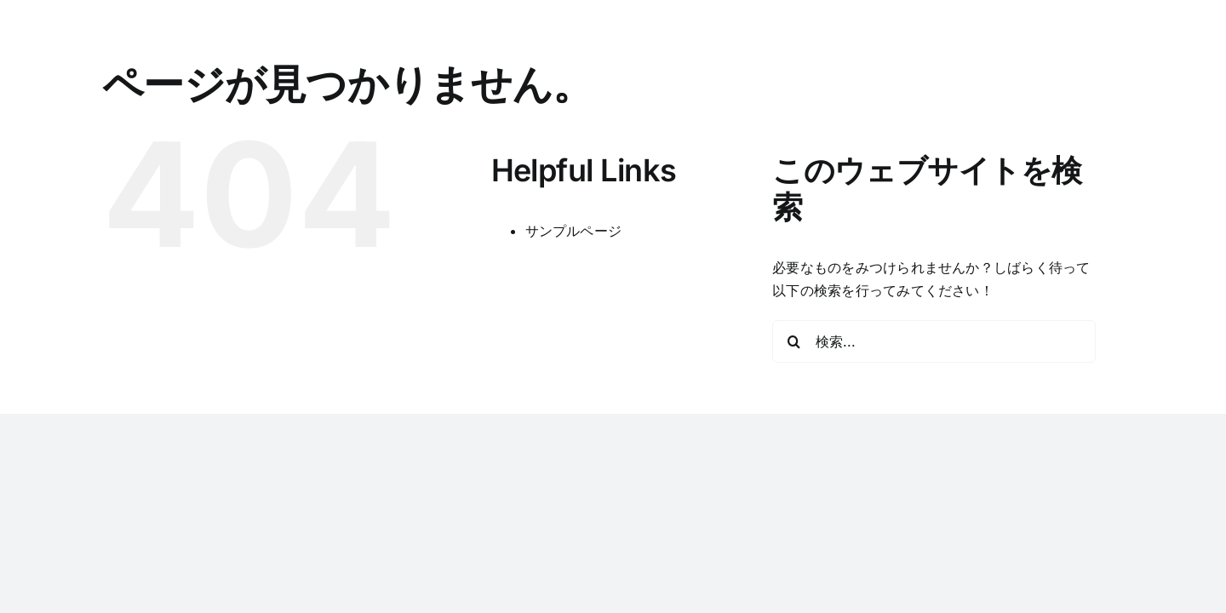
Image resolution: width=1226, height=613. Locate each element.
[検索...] (934, 341)
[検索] (793, 341)
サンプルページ (573, 230)
